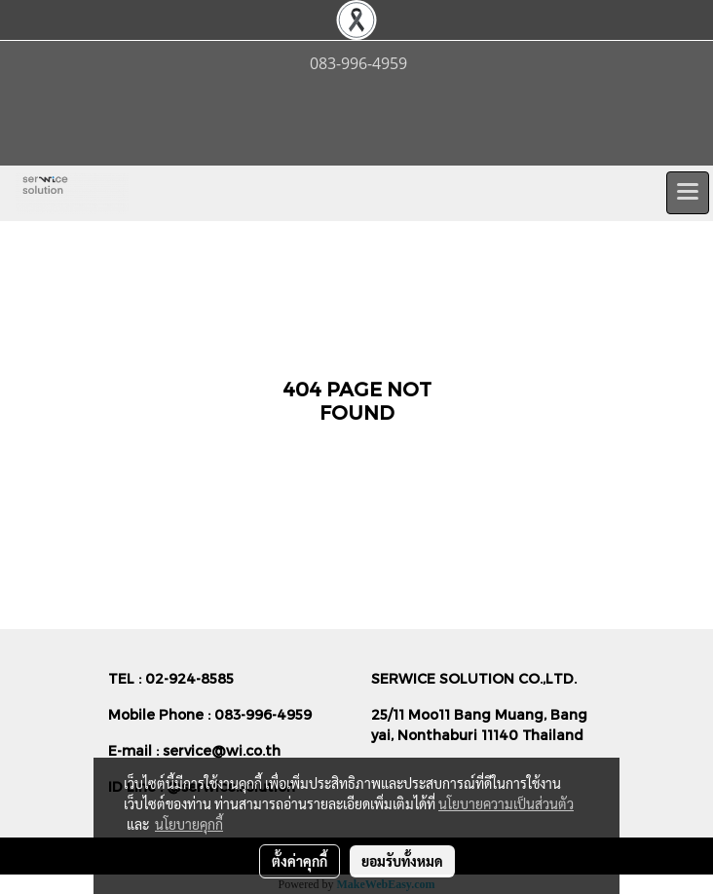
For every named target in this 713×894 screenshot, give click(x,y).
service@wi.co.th (222, 750)
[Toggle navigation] (687, 192)
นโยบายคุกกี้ (189, 824)
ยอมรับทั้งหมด (402, 861)
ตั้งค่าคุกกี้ (299, 861)
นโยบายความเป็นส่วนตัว (506, 803)
